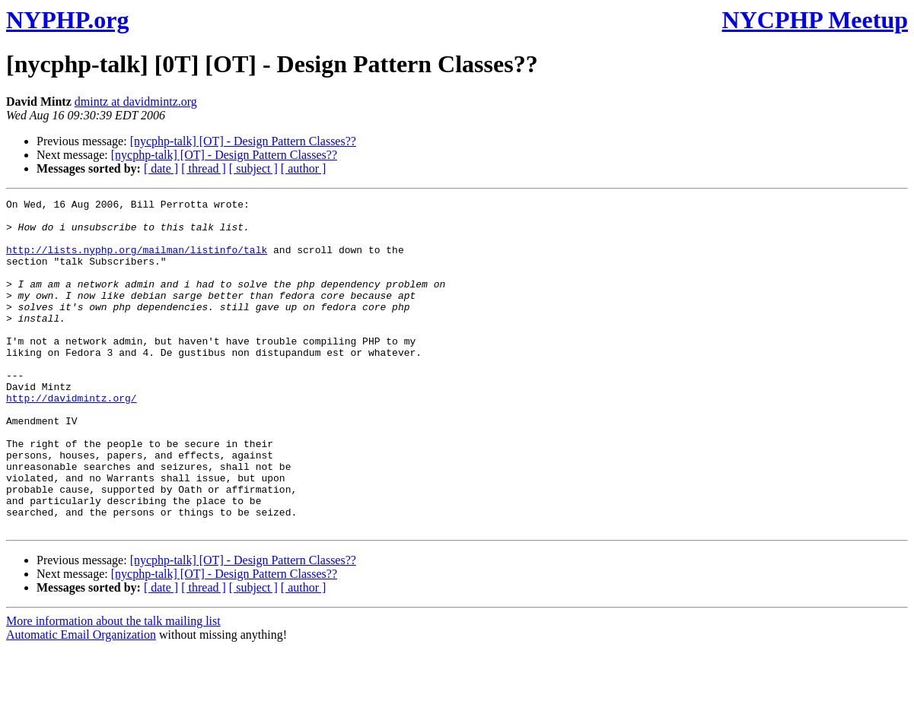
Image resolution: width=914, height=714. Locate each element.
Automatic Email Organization (81, 700)
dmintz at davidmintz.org (136, 101)
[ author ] (303, 168)
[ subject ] (253, 168)
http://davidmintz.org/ (71, 439)
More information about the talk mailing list (113, 687)
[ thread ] (203, 168)
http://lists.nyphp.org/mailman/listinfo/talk (136, 261)
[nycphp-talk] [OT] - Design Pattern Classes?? (243, 141)
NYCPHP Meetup (815, 19)
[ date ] (161, 168)
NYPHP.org (67, 19)
